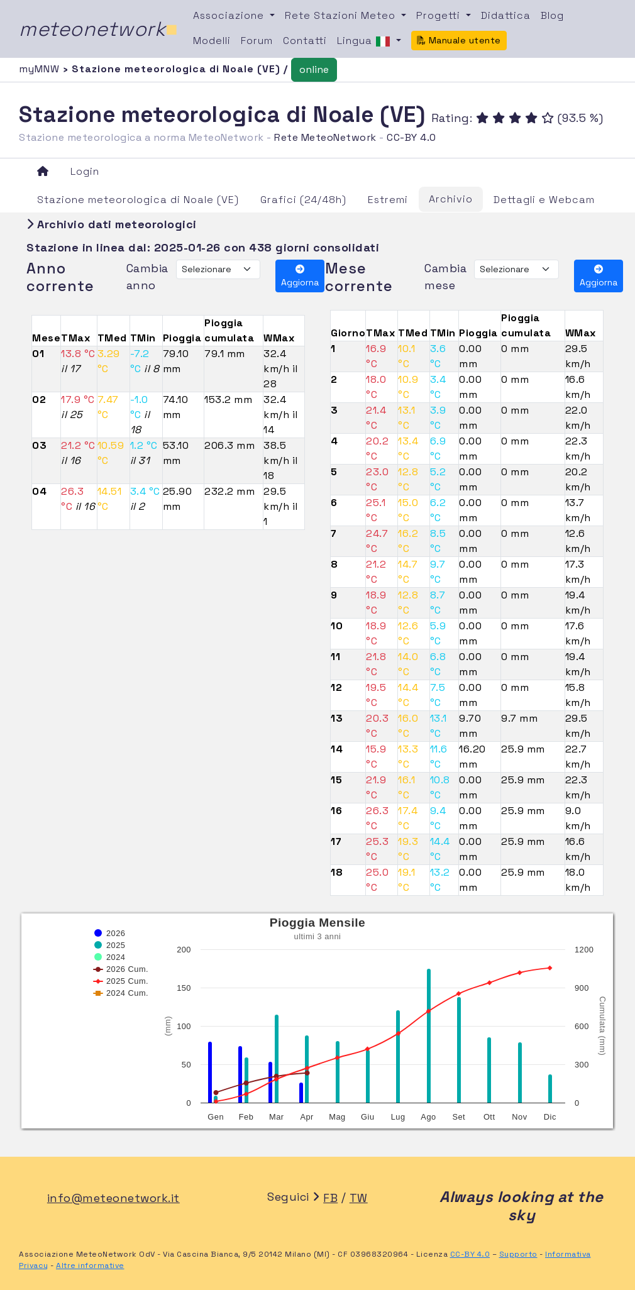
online (314, 69)
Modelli (212, 40)
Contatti (305, 40)
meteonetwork (98, 28)
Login (84, 171)
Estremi (388, 199)
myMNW (41, 68)
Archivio (451, 199)
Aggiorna (300, 276)
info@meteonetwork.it (113, 1198)
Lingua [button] (365, 41)
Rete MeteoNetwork (325, 137)
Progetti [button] (439, 15)
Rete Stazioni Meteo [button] (342, 15)
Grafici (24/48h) (303, 199)
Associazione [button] (230, 15)
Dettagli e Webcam (544, 199)
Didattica (506, 15)
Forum (257, 40)
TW (359, 1198)
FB (330, 1198)
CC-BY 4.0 (411, 137)
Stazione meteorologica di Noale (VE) (138, 199)
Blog (552, 15)
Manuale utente (459, 40)
